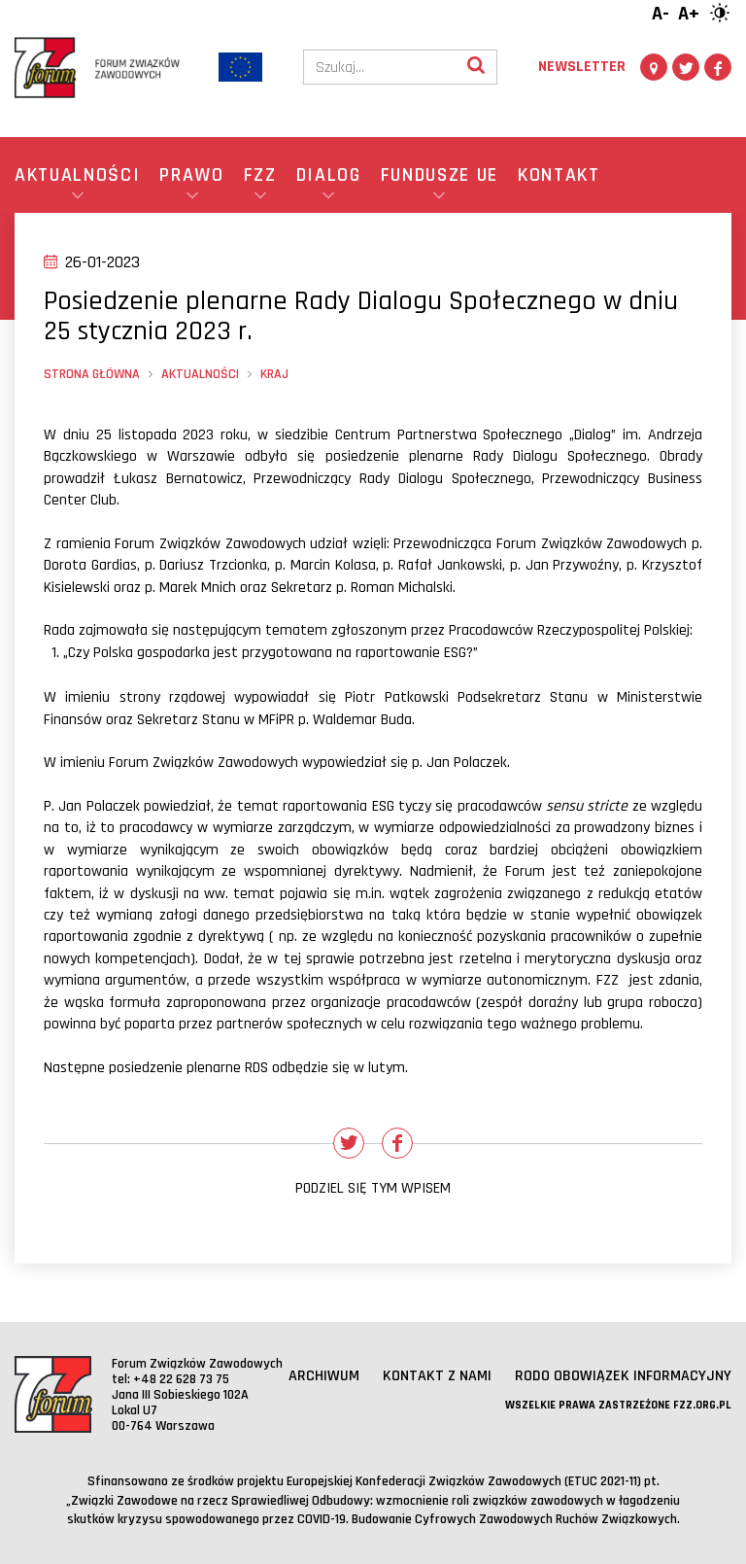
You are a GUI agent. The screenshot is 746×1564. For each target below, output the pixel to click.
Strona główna (92, 374)
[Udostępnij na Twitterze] (348, 1143)
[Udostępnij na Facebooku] (397, 1143)
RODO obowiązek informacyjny (623, 1376)
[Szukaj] (380, 67)
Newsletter (582, 66)
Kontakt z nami (437, 1376)
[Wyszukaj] (476, 67)
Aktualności (200, 374)
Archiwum (323, 1376)
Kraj (274, 374)
